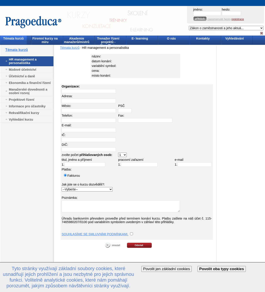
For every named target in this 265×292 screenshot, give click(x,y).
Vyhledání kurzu (21, 119)
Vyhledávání (234, 38)
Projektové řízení (21, 99)
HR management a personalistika (23, 61)
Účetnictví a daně (22, 76)
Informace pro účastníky (27, 106)
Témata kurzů (13, 38)
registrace (237, 19)
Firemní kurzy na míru (45, 40)
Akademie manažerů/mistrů (76, 40)
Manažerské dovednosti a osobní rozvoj (28, 91)
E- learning (140, 38)
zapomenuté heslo (219, 19)
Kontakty (203, 38)
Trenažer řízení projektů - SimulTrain (108, 40)
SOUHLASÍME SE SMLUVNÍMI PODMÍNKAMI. (95, 234)
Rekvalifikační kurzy (24, 113)
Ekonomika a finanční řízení (30, 83)
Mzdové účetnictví (22, 69)
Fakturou (73, 175)
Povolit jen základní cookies (166, 269)
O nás (171, 38)
